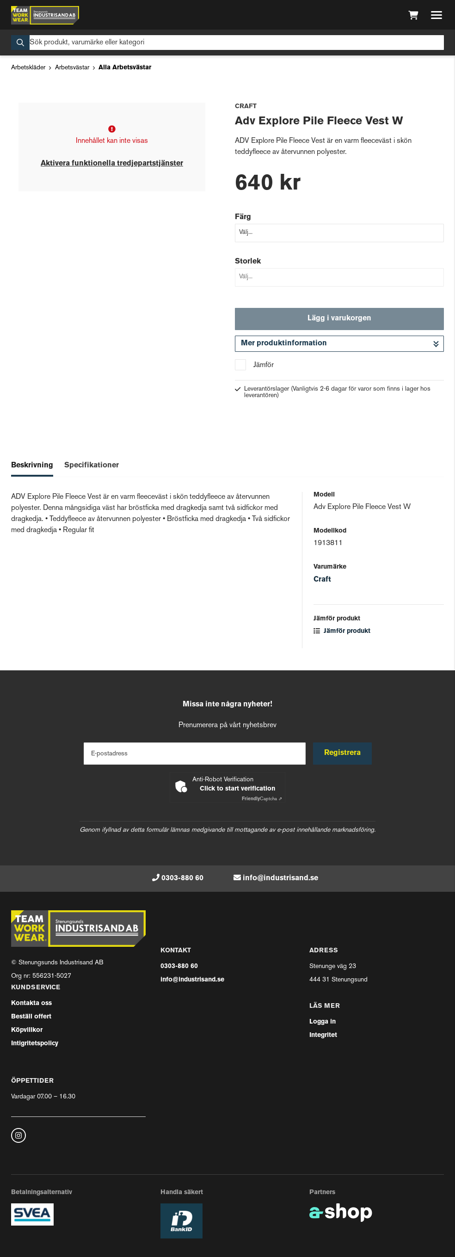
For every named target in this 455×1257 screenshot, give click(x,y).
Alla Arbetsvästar (124, 68)
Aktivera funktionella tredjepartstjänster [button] (112, 163)
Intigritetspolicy (34, 1044)
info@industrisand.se (280, 878)
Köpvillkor (27, 1030)
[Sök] (227, 42)
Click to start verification (237, 789)
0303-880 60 (182, 878)
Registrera (342, 753)
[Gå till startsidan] (45, 15)
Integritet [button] (323, 1035)
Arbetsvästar (72, 68)
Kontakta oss (31, 1003)
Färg (243, 217)
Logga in (322, 1022)
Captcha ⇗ (262, 799)
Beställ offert (31, 1017)
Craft (322, 579)
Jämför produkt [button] (342, 631)
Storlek (248, 261)
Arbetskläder (28, 68)
